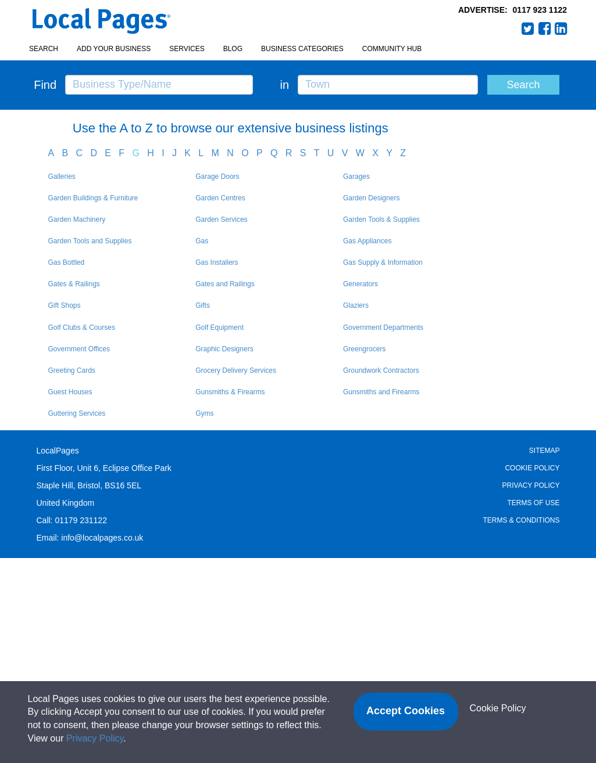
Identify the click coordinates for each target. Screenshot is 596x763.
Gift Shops (64, 305)
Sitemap (544, 451)
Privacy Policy (531, 485)
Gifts (202, 305)
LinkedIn (561, 28)
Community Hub (392, 49)
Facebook (545, 28)
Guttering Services (77, 413)
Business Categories (302, 49)
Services (186, 49)
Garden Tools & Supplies (381, 219)
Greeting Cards (71, 370)
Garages (356, 176)
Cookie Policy (532, 468)
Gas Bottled (66, 262)
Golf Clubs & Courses (81, 327)
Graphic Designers (224, 349)
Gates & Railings (74, 284)
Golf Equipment (219, 327)
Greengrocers (364, 349)
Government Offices (79, 349)
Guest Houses (70, 392)
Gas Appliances (367, 241)
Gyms (204, 413)
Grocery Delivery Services (235, 370)
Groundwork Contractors (381, 370)
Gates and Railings (224, 284)
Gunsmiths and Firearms (381, 392)
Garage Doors (217, 176)
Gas (201, 241)
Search (43, 49)
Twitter (528, 28)
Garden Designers (371, 198)
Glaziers (356, 305)
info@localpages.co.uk (102, 537)
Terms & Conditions (521, 520)
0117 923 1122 (540, 10)
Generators (360, 284)
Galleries (62, 176)
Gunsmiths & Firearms (230, 392)
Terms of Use (533, 503)
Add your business (114, 49)
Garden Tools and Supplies (90, 241)
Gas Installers (216, 262)
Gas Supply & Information (383, 262)
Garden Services (221, 219)
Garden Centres (220, 198)
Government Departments (383, 327)
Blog (232, 49)
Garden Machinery (77, 219)
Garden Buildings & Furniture (93, 198)
